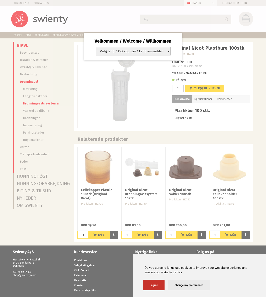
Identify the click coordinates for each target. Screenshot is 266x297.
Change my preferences (188, 285)
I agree (154, 285)
